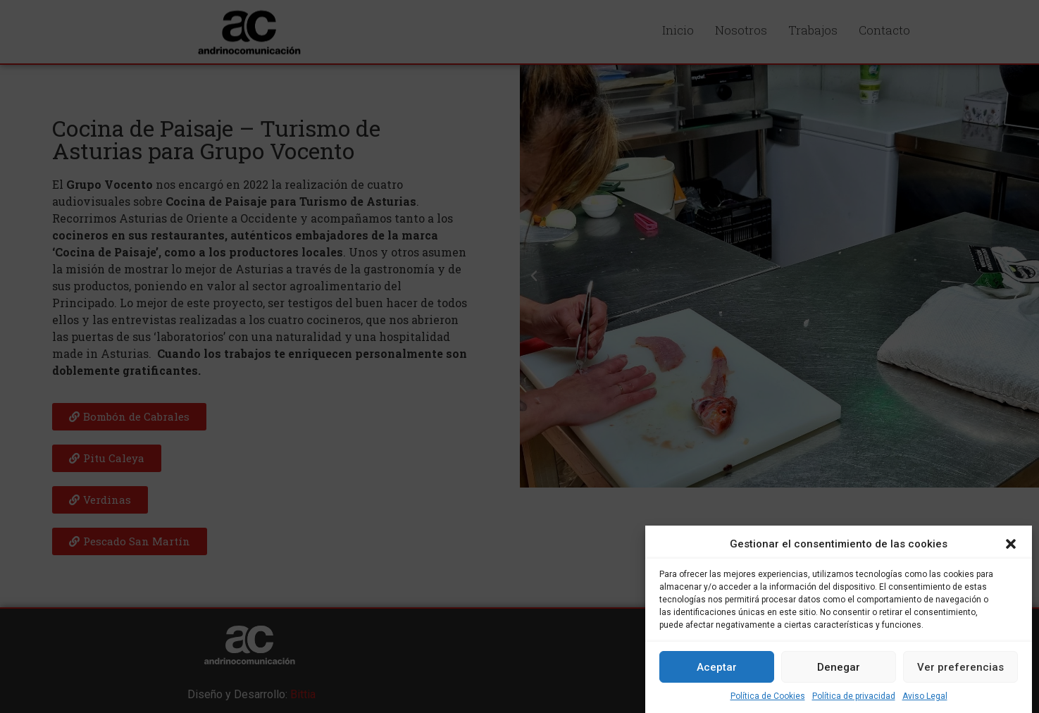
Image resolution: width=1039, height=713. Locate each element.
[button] (1011, 544)
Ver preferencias (960, 667)
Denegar (838, 667)
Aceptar (717, 667)
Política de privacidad (853, 696)
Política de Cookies (767, 696)
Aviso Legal (924, 696)
